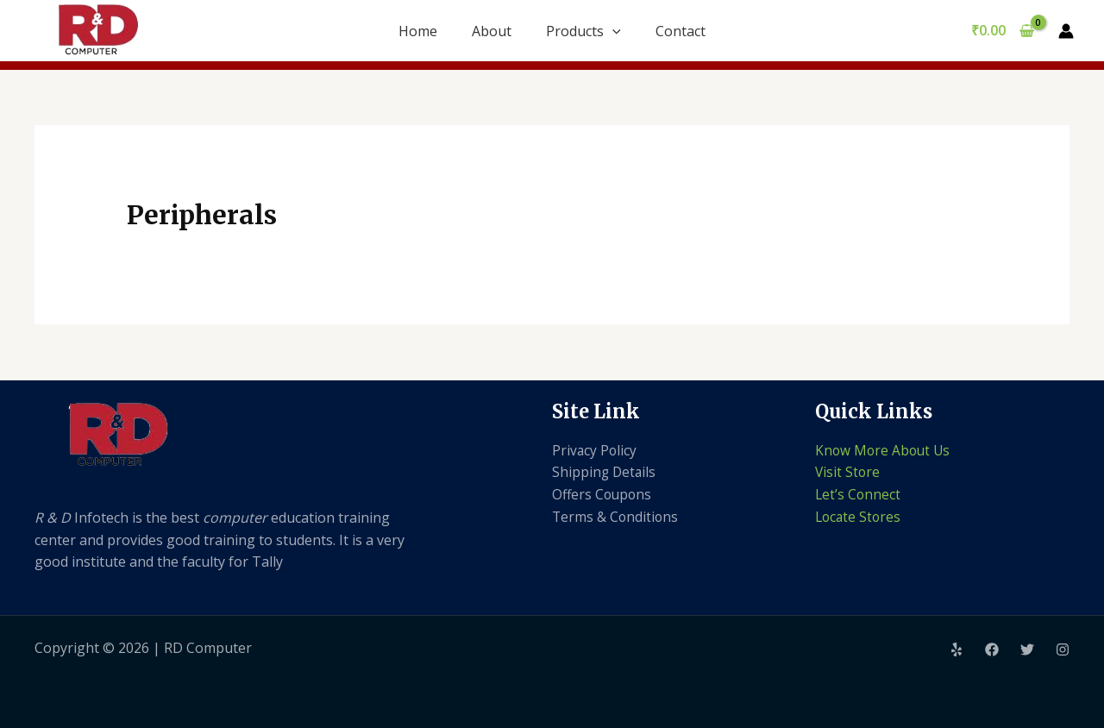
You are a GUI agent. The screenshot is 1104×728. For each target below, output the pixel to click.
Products (583, 31)
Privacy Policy (595, 450)
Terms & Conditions (616, 516)
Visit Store (848, 471)
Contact (681, 31)
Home (417, 31)
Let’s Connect (858, 494)
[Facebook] (992, 649)
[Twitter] (1027, 649)
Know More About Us (884, 450)
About (491, 31)
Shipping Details (605, 471)
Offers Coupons (603, 494)
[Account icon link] (1066, 31)
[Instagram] (1063, 649)
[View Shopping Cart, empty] (1002, 31)
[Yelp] (956, 649)
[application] (612, 31)
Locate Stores (859, 516)
